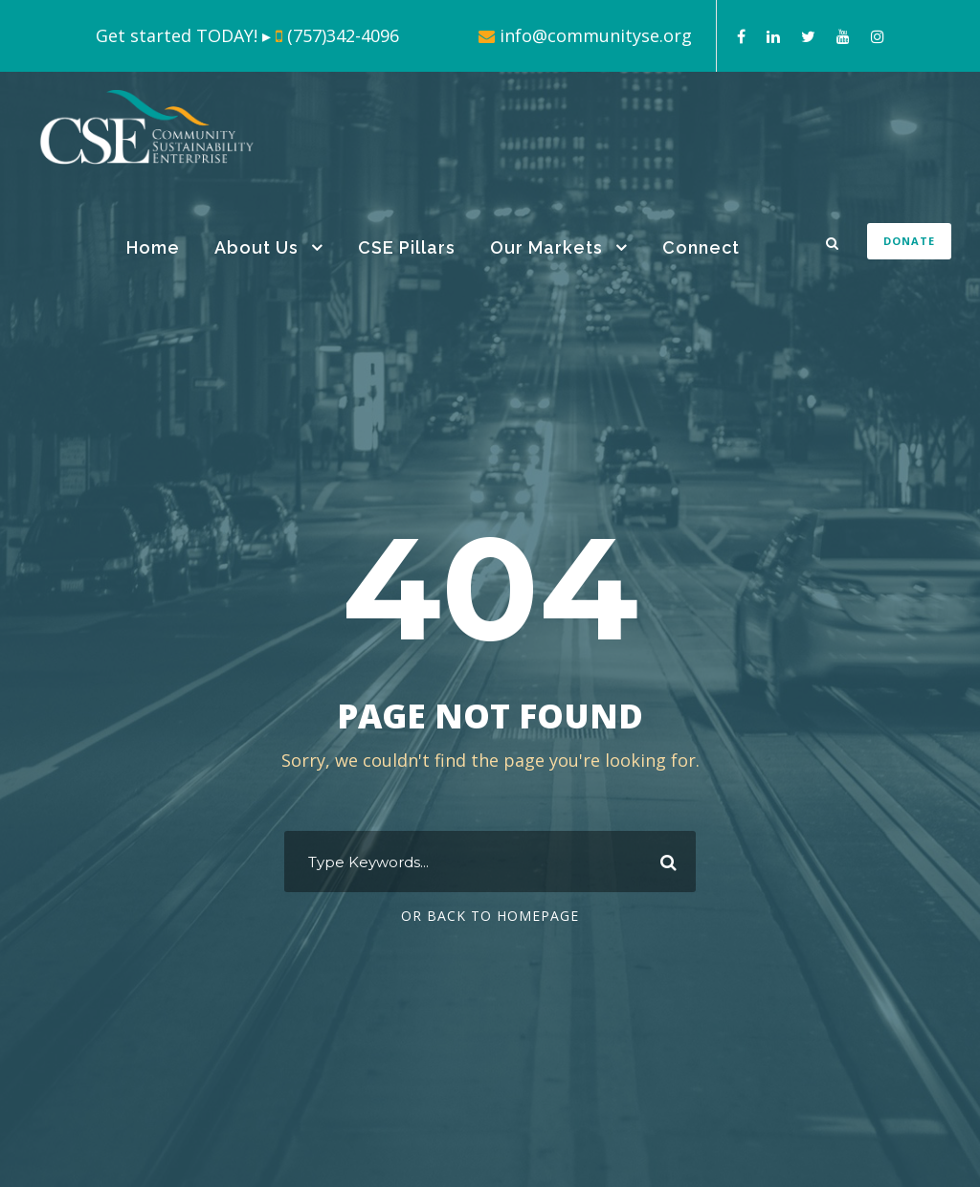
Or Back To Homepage (490, 916)
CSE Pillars (407, 247)
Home (153, 247)
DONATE (909, 241)
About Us (256, 247)
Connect (701, 247)
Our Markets (546, 247)
